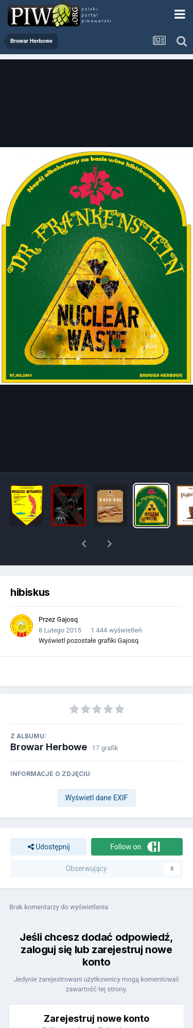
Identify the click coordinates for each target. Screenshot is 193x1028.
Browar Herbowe (48, 746)
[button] (84, 543)
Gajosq (67, 619)
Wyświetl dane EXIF (96, 798)
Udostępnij (49, 847)
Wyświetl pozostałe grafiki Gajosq (88, 640)
